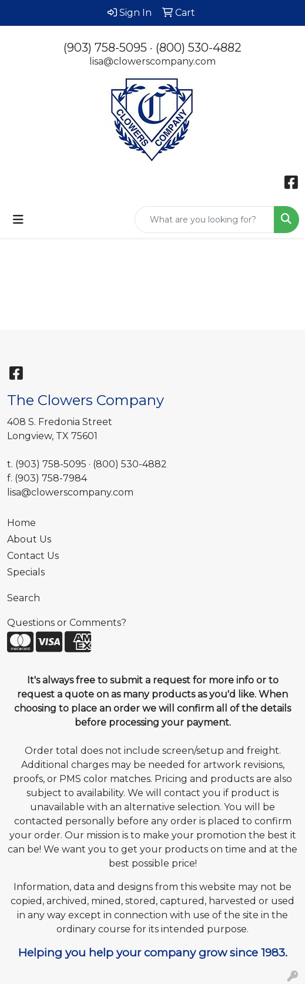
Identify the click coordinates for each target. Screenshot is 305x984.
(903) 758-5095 (105, 48)
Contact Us (33, 555)
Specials (26, 572)
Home (21, 522)
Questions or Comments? (66, 622)
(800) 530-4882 (199, 48)
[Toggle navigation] (18, 219)
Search (23, 598)
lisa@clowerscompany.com (152, 61)
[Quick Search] (204, 219)
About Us (29, 539)
